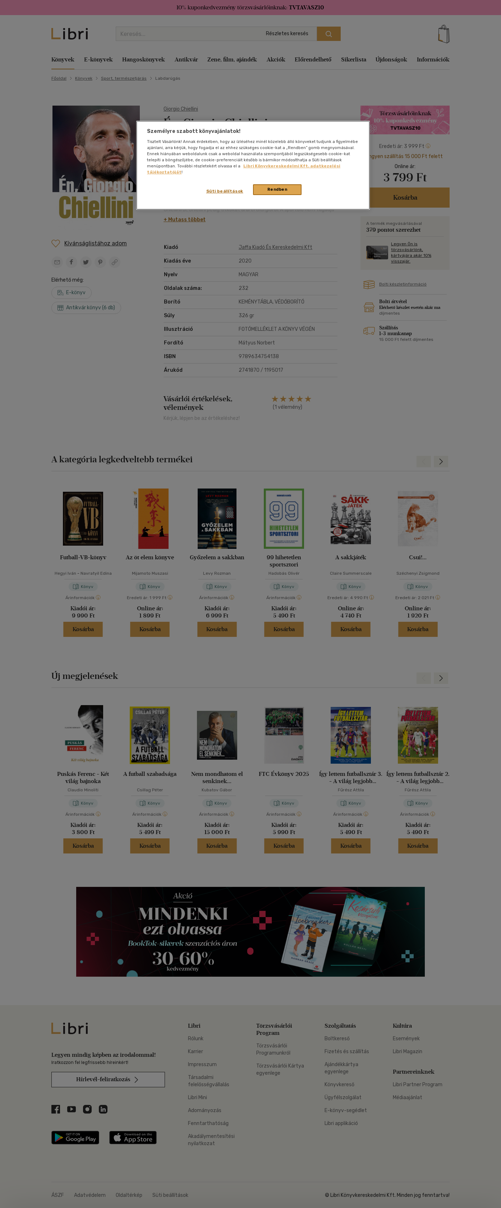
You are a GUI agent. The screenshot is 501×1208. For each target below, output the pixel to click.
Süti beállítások (224, 191)
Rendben (277, 189)
